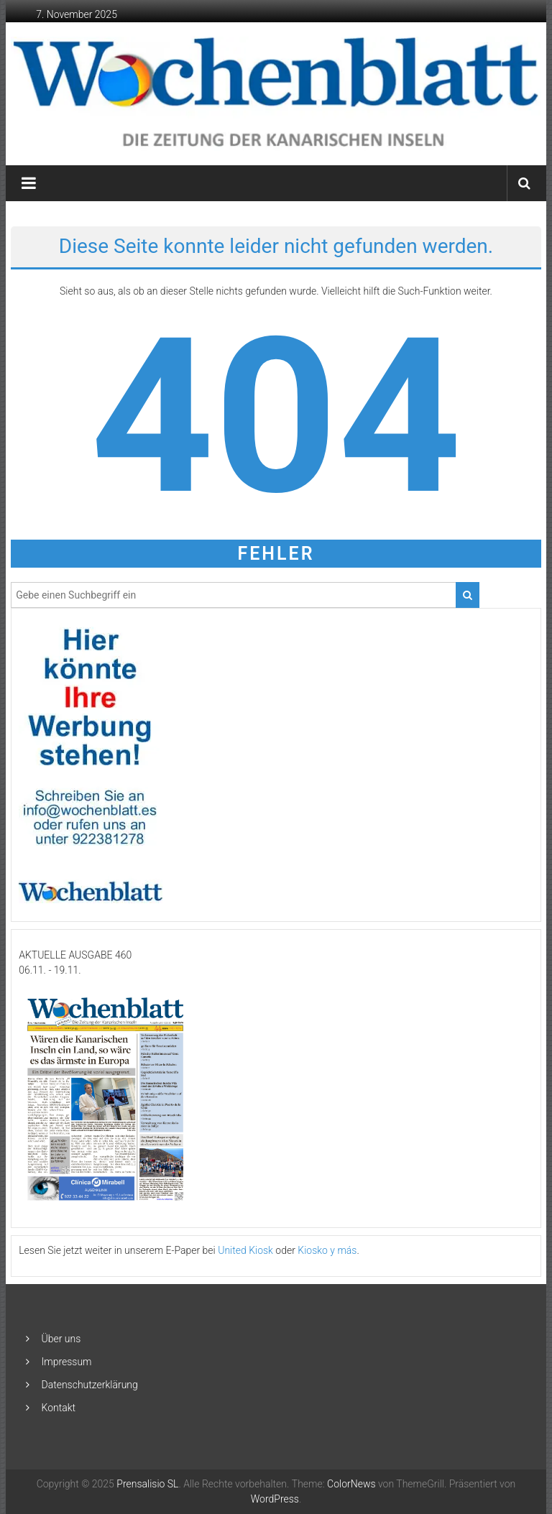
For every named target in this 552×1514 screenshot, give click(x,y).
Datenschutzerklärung (90, 1384)
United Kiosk (245, 1250)
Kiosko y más (327, 1250)
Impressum (67, 1361)
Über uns (61, 1338)
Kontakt (59, 1407)
